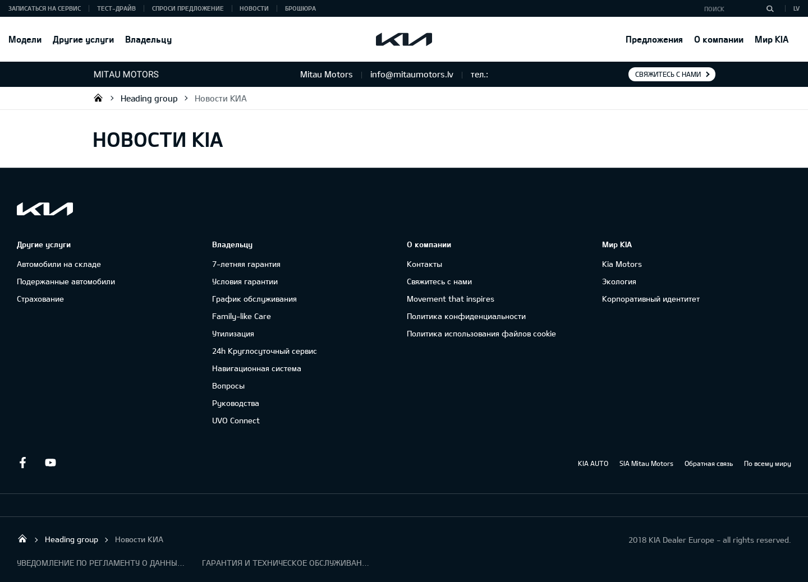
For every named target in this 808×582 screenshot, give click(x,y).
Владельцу (148, 39)
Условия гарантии (245, 281)
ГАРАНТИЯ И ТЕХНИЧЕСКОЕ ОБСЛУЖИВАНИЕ (286, 562)
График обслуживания (254, 298)
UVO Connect (236, 420)
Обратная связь (709, 463)
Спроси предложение (188, 8)
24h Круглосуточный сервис (264, 350)
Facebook (22, 462)
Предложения (654, 39)
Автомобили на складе (59, 264)
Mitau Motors (98, 97)
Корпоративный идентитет (651, 298)
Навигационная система (256, 368)
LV (796, 8)
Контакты (424, 264)
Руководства (235, 403)
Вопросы (228, 385)
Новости (254, 8)
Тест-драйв (116, 8)
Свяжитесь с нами (668, 74)
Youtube (50, 462)
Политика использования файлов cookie (481, 333)
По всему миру (767, 463)
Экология (619, 281)
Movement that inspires (450, 298)
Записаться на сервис (44, 8)
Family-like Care (241, 316)
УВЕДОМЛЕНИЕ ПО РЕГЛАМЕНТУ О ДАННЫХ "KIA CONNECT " (101, 562)
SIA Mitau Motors (646, 463)
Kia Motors (622, 264)
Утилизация (233, 333)
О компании (718, 39)
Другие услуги (83, 39)
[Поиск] (770, 8)
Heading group (149, 98)
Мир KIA (771, 39)
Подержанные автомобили (66, 281)
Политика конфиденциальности (466, 316)
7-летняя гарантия (246, 264)
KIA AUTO (593, 463)
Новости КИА (221, 98)
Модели (25, 39)
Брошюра (300, 8)
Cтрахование (40, 298)
